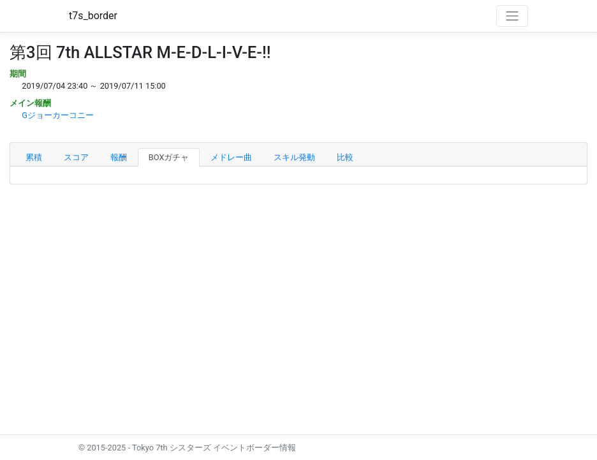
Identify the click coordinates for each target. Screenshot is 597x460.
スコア (76, 157)
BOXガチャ (169, 157)
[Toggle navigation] (512, 16)
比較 (345, 157)
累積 (34, 157)
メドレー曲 (231, 157)
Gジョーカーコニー (58, 115)
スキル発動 (294, 157)
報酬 (118, 157)
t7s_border (93, 16)
